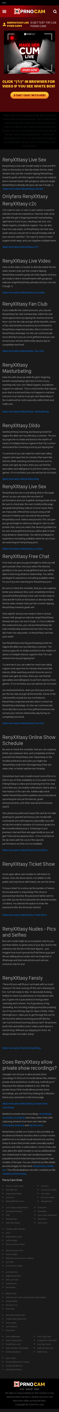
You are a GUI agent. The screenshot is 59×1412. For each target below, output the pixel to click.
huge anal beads (14, 1193)
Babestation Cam (14, 1236)
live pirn (44, 1186)
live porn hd (11, 1305)
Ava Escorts (11, 1283)
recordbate (19, 1117)
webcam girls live (45, 1348)
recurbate (7, 1117)
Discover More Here (15, 1244)
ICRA (36, 1389)
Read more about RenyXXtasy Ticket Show (24, 914)
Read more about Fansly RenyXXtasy (21, 1047)
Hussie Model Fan (14, 1365)
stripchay (10, 1308)
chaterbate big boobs (16, 1319)
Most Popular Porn (14, 1250)
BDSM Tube (11, 1293)
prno (8, 1232)
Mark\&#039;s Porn (15, 1201)
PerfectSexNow (13, 1351)
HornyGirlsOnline (14, 1369)
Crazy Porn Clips (49, 1189)
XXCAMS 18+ (11, 1189)
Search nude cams (15, 1186)
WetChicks (42, 1351)
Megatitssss (46, 1201)
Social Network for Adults (17, 1362)
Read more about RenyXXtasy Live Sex (23, 188)
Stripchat (19, 1125)
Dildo (20, 478)
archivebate (45, 1113)
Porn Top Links (44, 1336)
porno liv (10, 1197)
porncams (42, 1222)
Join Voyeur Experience (17, 1207)
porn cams (11, 1358)
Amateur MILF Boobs (15, 1229)
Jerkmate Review (14, 1211)
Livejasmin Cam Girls (47, 1340)
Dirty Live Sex (12, 1279)
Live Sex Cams (44, 1344)
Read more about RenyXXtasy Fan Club (23, 350)
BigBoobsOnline (13, 1275)
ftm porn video (48, 1197)
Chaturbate (8, 1125)
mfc (4, 2)
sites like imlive (13, 1222)
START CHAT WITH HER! (30, 95)
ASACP (29, 1389)
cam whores (11, 1326)
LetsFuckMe (11, 1240)
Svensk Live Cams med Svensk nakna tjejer (26, 1297)
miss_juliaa (11, 1322)
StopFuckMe (11, 1301)
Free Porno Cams (14, 1265)
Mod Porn (42, 1219)
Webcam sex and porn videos (20, 1258)
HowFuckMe (11, 1254)
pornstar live (12, 1272)
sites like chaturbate (15, 1315)
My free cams (36, 1125)
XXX (8, 1215)
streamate (10, 1287)
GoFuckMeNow (13, 1336)
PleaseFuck (11, 1219)
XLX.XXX (10, 1262)
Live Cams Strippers (47, 1215)
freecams (42, 1207)
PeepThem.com (13, 1344)
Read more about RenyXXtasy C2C (20, 246)
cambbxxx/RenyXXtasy (14, 1173)
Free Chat (23, 723)
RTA (22, 1389)
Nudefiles (42, 1211)
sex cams (45, 1193)
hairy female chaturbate (17, 1348)
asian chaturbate (14, 1340)
